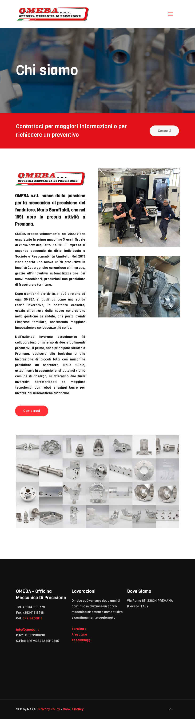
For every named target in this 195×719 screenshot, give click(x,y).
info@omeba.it (27, 629)
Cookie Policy (73, 709)
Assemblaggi (82, 640)
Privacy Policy (49, 709)
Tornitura (79, 629)
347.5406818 (32, 618)
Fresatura (79, 634)
